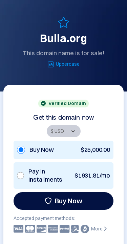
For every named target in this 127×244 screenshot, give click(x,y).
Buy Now (63, 201)
